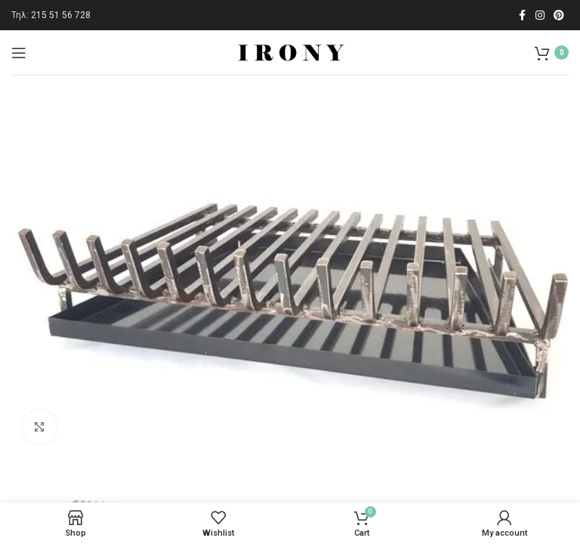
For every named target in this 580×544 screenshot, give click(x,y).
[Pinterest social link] (559, 15)
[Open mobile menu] (19, 53)
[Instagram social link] (540, 15)
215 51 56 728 (61, 15)
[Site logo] (290, 51)
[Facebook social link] (522, 15)
